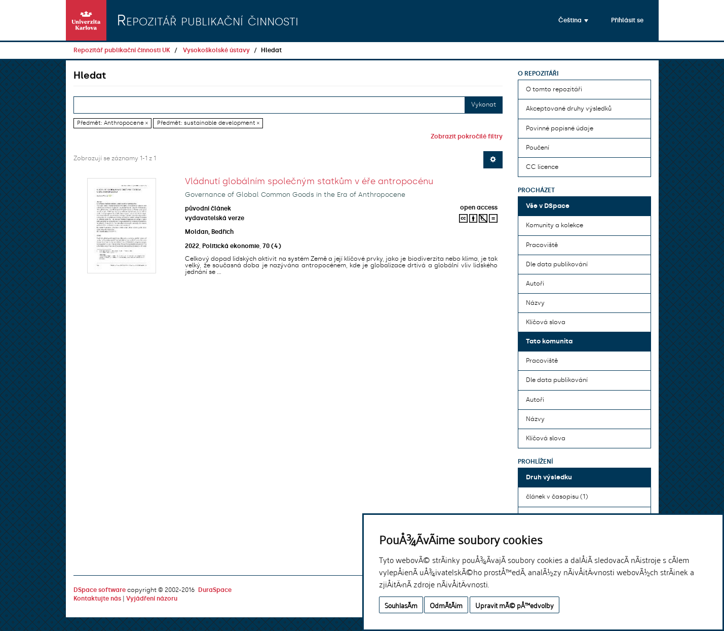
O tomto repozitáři (554, 89)
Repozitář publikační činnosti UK (121, 50)
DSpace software (99, 589)
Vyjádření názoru (151, 598)
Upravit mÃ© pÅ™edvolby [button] (514, 605)
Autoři (535, 283)
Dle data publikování (557, 264)
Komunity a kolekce (554, 225)
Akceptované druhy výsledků (569, 108)
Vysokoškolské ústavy (216, 50)
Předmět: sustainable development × (208, 123)
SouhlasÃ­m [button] (401, 605)
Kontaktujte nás (97, 598)
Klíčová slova (545, 322)
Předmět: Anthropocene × (112, 123)
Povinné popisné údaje (559, 128)
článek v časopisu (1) (557, 496)
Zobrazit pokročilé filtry (467, 136)
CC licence (542, 166)
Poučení (537, 147)
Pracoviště (542, 245)
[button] (573, 20)
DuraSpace (215, 589)
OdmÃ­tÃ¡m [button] (446, 605)
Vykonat (483, 104)
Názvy (535, 302)
